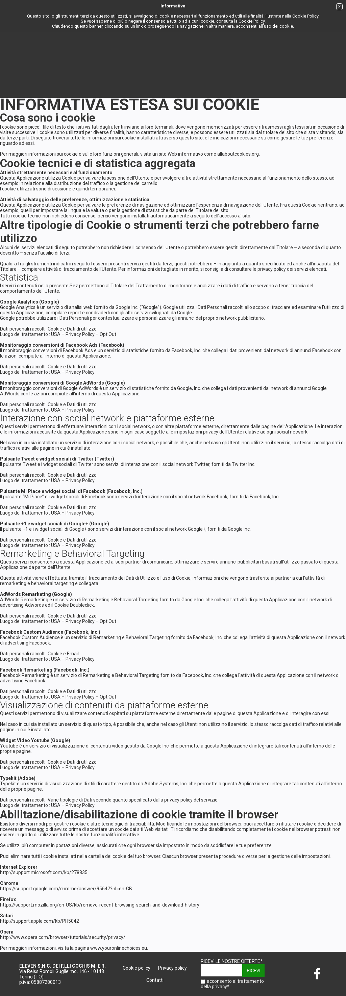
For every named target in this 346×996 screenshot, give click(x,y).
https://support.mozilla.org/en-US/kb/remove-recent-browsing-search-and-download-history (99, 905)
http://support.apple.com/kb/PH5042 (39, 921)
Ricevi (253, 970)
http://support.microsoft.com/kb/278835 (44, 872)
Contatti (155, 980)
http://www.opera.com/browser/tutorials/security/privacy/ (62, 937)
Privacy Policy (80, 334)
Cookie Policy (305, 16)
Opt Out (108, 334)
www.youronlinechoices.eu (118, 948)
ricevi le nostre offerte (232, 961)
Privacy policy (172, 968)
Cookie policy (136, 968)
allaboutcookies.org (238, 154)
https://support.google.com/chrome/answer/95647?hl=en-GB (66, 888)
